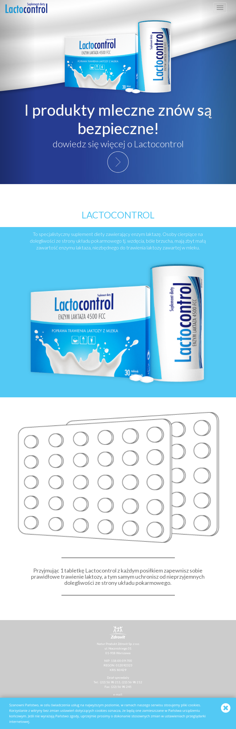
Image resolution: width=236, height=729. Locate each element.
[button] (17, 92)
